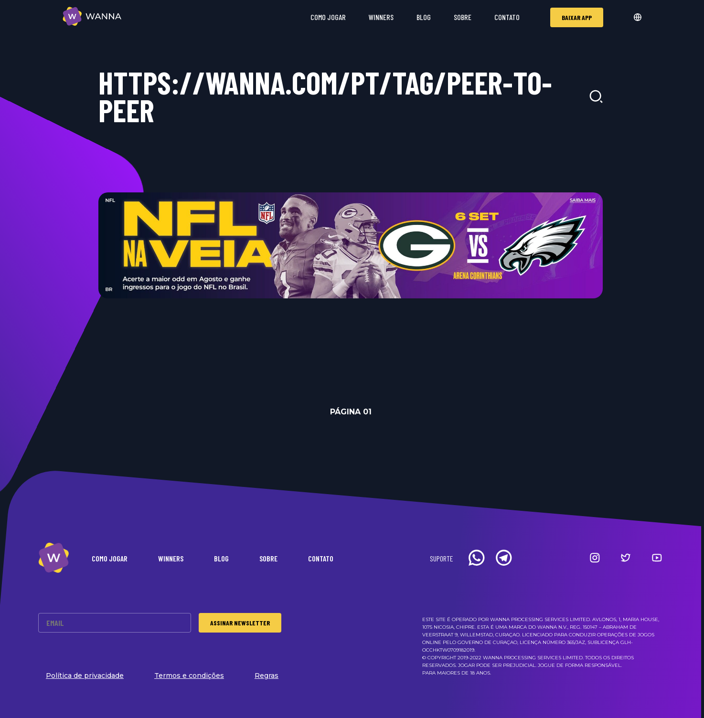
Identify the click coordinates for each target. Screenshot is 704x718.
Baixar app (577, 17)
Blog (423, 16)
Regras (266, 675)
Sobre (462, 16)
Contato (507, 16)
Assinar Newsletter (240, 623)
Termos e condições (189, 675)
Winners (381, 16)
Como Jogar (328, 16)
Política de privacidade (85, 675)
